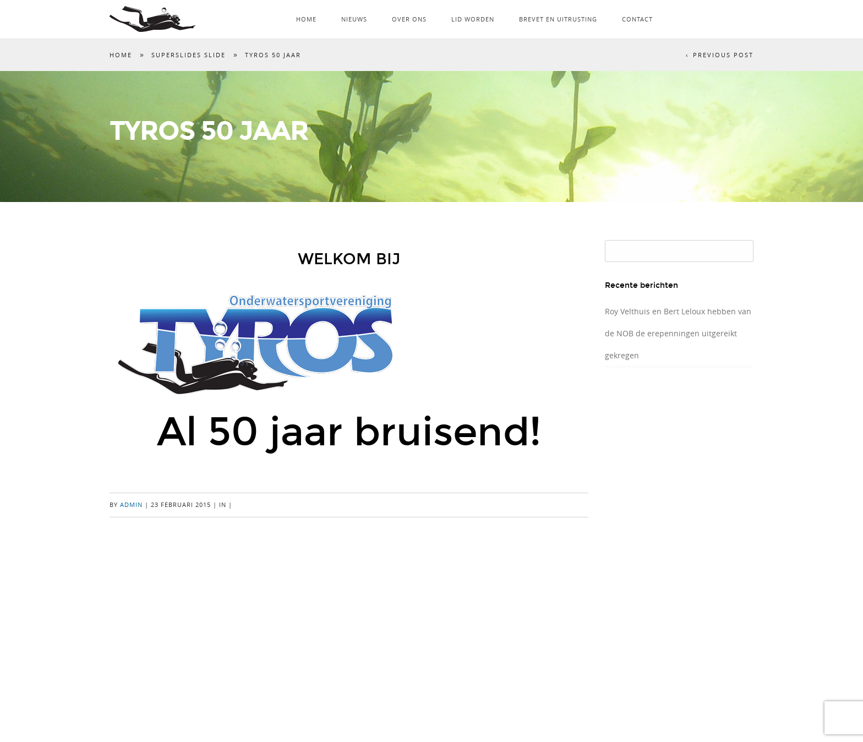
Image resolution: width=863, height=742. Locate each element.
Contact (637, 19)
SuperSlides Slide (188, 55)
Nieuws (354, 19)
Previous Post (723, 55)
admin (131, 504)
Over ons (409, 19)
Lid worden (472, 19)
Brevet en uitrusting (558, 19)
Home (306, 19)
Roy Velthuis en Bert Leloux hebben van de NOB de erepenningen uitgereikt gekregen (678, 333)
